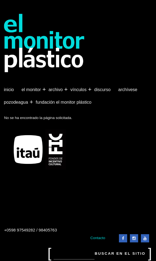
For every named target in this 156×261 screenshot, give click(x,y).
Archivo (56, 89)
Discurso (102, 89)
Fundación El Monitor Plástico (63, 102)
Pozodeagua (16, 102)
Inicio (9, 89)
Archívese (127, 89)
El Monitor (31, 89)
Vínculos (79, 89)
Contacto (97, 238)
